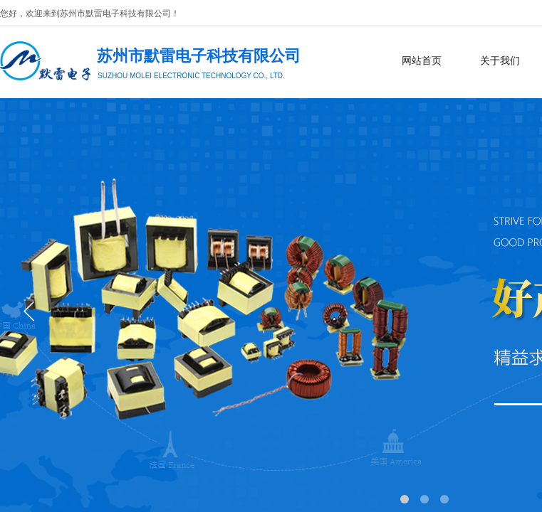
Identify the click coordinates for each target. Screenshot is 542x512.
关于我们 (500, 60)
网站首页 (422, 60)
